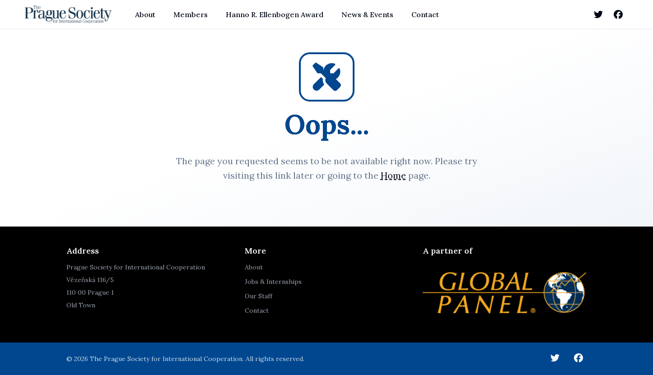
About (145, 14)
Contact (425, 14)
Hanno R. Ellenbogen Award (274, 14)
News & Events (367, 14)
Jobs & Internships (273, 282)
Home (393, 175)
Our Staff (258, 296)
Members (190, 14)
